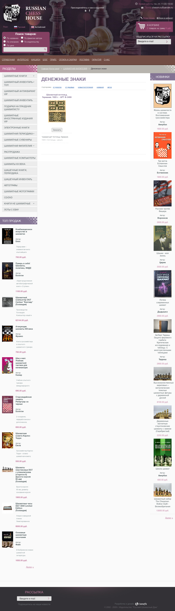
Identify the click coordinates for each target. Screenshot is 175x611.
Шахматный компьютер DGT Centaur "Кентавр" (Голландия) (24, 301)
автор (109, 87)
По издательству (31, 42)
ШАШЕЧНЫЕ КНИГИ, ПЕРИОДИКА (15, 171)
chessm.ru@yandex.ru (162, 7)
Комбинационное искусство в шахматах (24, 231)
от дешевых (69, 87)
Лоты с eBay (11, 209)
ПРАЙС (53, 60)
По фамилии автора (33, 38)
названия (100, 87)
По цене (10, 45)
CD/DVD (8, 197)
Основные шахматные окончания (21, 534)
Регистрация (148, 18)
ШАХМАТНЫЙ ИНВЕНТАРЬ (18, 100)
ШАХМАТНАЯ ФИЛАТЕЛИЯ (19, 146)
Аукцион (35, 60)
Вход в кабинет (165, 18)
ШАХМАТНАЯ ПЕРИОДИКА (19, 134)
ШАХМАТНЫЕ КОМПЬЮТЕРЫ (19, 158)
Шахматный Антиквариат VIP (19, 92)
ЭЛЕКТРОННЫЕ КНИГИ (16, 127)
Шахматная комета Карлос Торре (23, 435)
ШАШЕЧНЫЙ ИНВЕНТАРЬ (18, 179)
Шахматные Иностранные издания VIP (18, 118)
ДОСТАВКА (84, 60)
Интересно (23, 60)
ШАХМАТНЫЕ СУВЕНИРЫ (18, 140)
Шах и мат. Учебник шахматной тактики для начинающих (22, 363)
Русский (19, 27)
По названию (12, 38)
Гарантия (96, 60)
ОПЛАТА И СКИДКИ (68, 60)
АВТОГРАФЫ (10, 185)
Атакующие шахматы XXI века (24, 327)
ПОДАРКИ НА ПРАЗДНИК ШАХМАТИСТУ (17, 108)
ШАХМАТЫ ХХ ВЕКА (14, 164)
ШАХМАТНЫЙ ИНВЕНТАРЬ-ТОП (19, 83)
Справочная (8, 60)
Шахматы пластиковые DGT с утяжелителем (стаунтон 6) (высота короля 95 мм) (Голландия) (24, 474)
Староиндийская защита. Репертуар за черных (24, 400)
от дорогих (57, 87)
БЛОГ (45, 60)
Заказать (57, 130)
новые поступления (85, 87)
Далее (30, 567)
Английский (38, 27)
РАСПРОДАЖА (12, 152)
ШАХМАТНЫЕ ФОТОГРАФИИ (19, 191)
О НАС (107, 60)
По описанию (13, 42)
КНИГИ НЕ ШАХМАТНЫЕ (19, 203)
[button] (136, 14)
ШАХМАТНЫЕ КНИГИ (19, 76)
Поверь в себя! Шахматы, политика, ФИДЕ (23, 265)
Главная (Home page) (50, 69)
